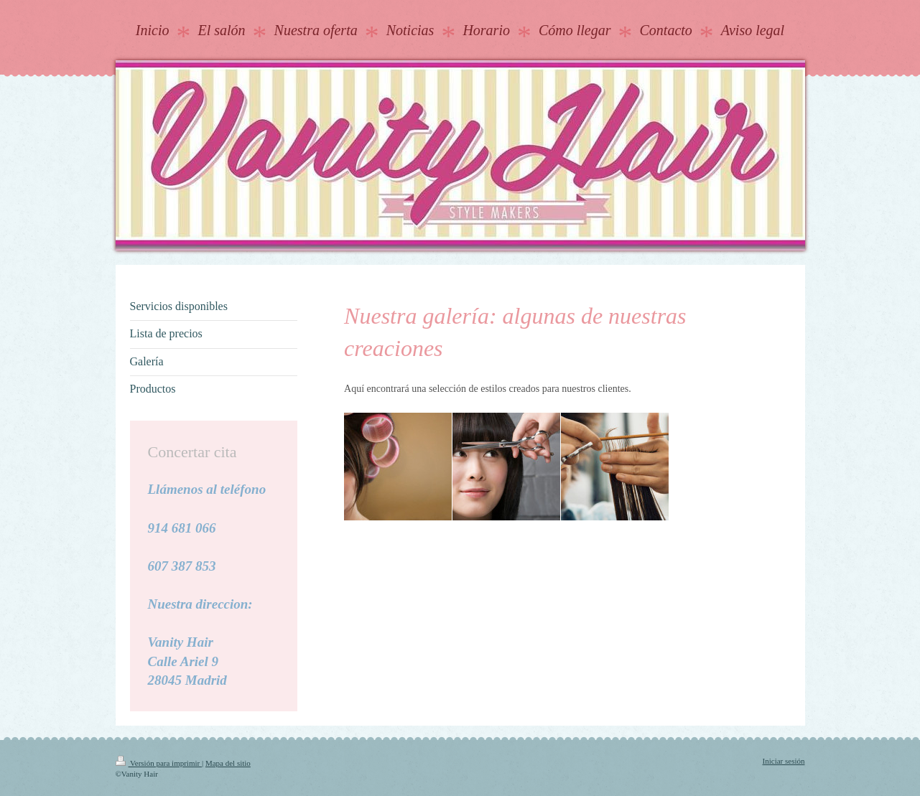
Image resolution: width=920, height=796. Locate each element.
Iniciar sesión (784, 761)
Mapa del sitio (228, 763)
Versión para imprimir (159, 763)
